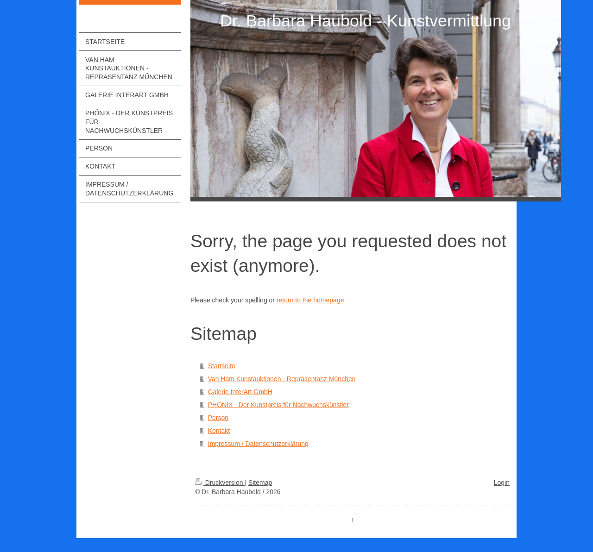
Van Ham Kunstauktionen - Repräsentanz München (282, 379)
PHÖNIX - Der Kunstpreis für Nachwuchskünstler (278, 404)
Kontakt (219, 430)
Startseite (221, 366)
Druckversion (220, 482)
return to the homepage (310, 300)
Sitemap (260, 482)
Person (218, 417)
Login (502, 482)
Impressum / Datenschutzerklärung (258, 443)
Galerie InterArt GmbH (240, 391)
